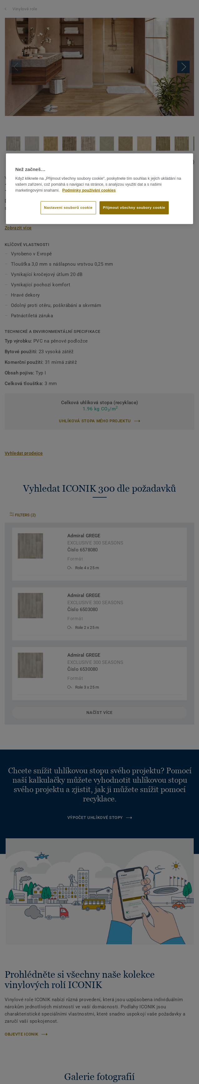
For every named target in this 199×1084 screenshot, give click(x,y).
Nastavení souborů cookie (68, 207)
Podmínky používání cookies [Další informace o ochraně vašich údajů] (89, 190)
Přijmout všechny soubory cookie (134, 207)
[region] (99, 188)
